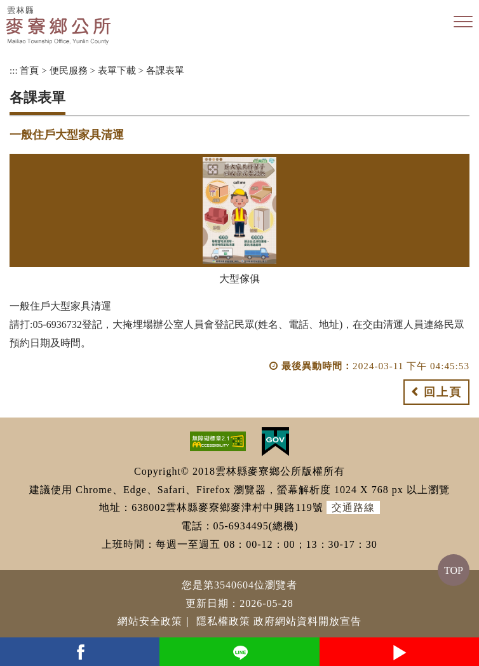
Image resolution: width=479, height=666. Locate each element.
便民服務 (69, 70)
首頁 (29, 70)
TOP (453, 570)
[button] (463, 22)
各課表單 (165, 70)
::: (14, 70)
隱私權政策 (223, 621)
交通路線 (353, 507)
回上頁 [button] (443, 392)
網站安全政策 (150, 621)
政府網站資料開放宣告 (307, 621)
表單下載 (117, 70)
